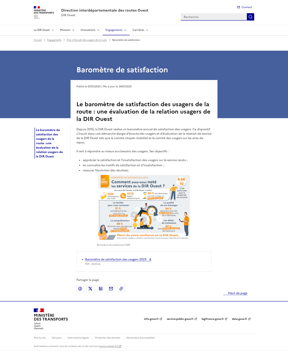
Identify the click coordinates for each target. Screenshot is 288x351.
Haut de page (237, 293)
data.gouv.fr (239, 319)
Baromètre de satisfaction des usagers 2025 (116, 259)
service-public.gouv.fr (180, 319)
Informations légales (78, 337)
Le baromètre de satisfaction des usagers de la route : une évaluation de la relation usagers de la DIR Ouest (49, 143)
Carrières (138, 30)
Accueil (38, 40)
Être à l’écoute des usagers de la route (87, 40)
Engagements (114, 30)
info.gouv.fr (151, 319)
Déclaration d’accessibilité (140, 337)
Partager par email (111, 288)
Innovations (88, 30)
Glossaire (57, 337)
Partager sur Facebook (80, 288)
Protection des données (107, 337)
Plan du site (40, 337)
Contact (247, 7)
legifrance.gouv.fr (213, 319)
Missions (65, 30)
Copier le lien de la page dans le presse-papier (121, 288)
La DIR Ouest (42, 30)
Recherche (250, 17)
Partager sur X (90, 288)
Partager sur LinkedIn (100, 288)
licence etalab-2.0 (108, 346)
